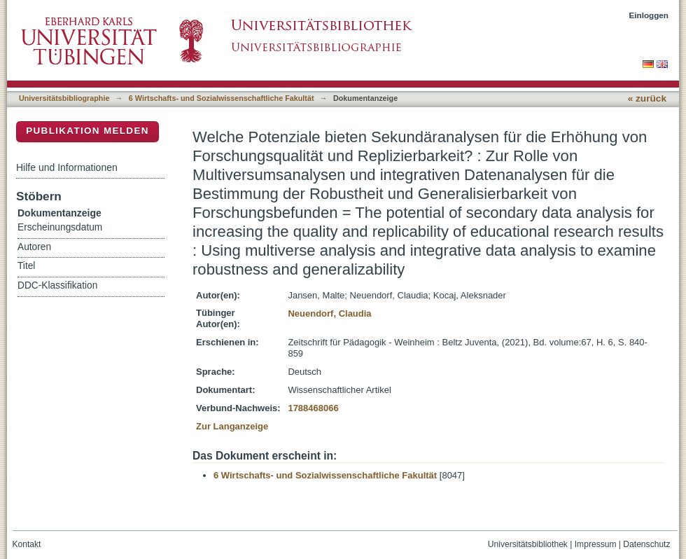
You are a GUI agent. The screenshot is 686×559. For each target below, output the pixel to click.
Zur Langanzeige (232, 426)
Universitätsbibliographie (64, 98)
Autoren (34, 247)
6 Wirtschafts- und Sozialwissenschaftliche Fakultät (221, 98)
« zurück (647, 98)
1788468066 (313, 408)
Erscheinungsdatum (60, 227)
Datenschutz (646, 544)
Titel (26, 266)
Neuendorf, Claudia (329, 313)
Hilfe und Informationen (67, 167)
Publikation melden (87, 130)
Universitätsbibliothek (528, 544)
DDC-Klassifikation (57, 285)
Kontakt (27, 544)
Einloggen (649, 15)
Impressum (596, 544)
